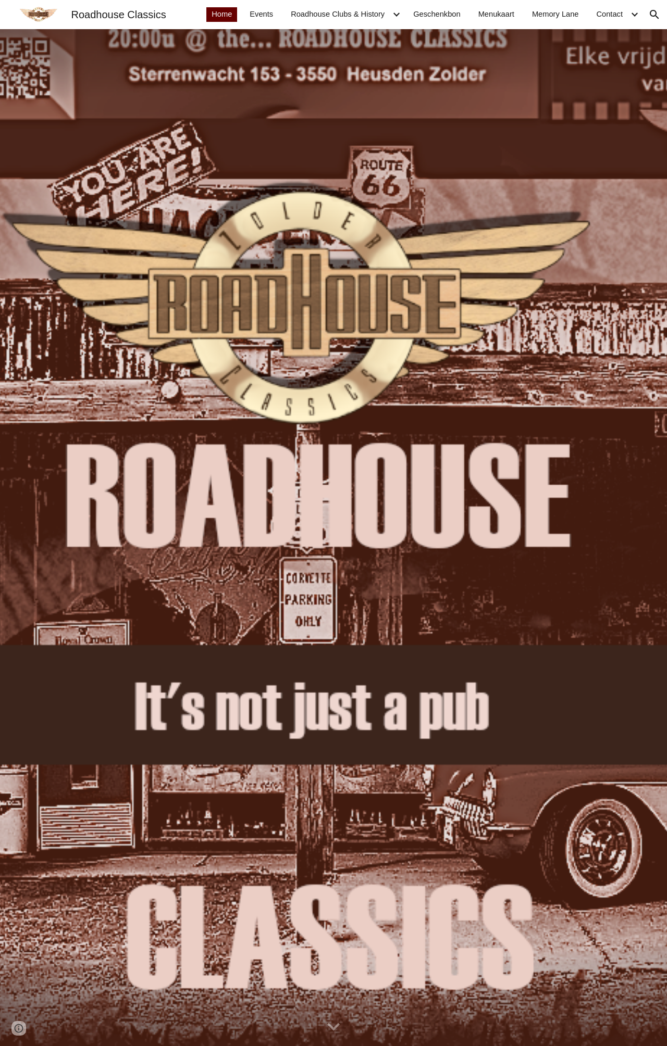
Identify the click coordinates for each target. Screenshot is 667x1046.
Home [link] (222, 14)
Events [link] (261, 14)
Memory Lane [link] (555, 14)
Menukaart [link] (496, 14)
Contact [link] (609, 14)
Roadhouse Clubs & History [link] (338, 14)
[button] (654, 14)
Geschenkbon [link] (436, 14)
